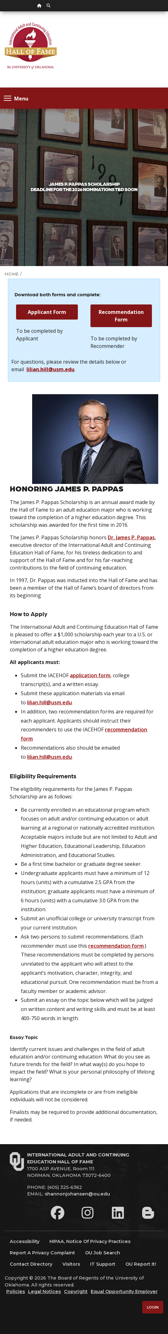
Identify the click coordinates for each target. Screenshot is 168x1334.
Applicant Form (47, 312)
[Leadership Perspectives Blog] (148, 1213)
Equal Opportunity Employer (124, 1291)
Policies (15, 1291)
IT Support (102, 1264)
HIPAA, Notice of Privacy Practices (89, 1241)
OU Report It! (140, 1264)
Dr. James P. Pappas (131, 537)
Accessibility (24, 1241)
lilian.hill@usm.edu (50, 369)
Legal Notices (44, 1291)
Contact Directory (31, 1264)
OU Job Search (102, 1253)
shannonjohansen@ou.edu (77, 1194)
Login (153, 1307)
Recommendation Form (121, 316)
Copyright (76, 1291)
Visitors (71, 1264)
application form (90, 675)
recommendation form (116, 945)
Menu (16, 98)
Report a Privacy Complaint (42, 1253)
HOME (12, 274)
